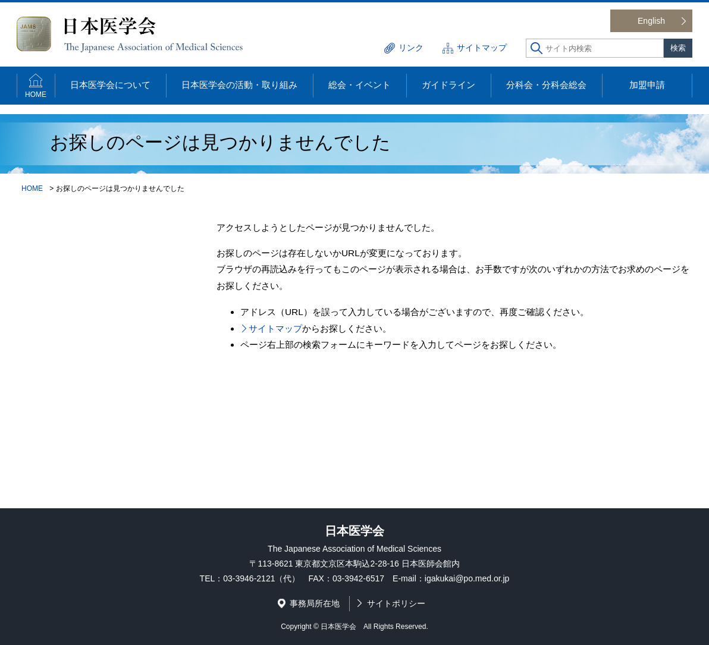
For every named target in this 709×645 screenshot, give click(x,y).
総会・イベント (359, 85)
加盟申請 (647, 85)
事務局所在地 (315, 603)
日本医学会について (110, 85)
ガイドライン (448, 85)
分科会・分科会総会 (546, 85)
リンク (411, 47)
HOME (35, 94)
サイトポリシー (396, 603)
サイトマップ (482, 47)
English (651, 21)
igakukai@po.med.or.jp (467, 578)
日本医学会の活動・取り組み (239, 85)
